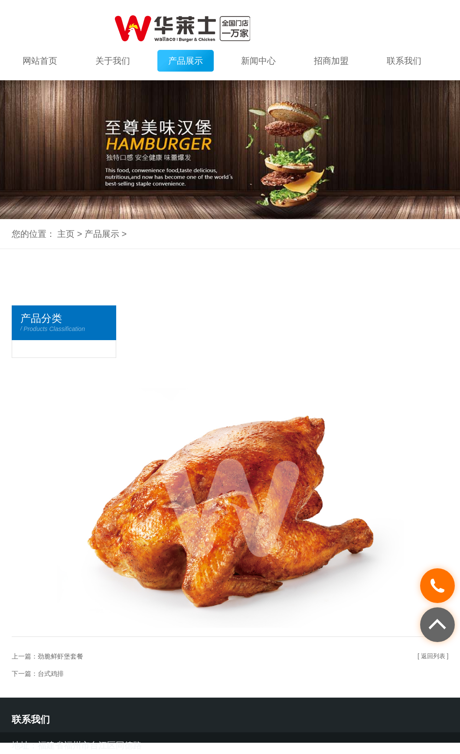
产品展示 (185, 61)
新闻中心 (258, 61)
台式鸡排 (51, 673)
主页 (66, 234)
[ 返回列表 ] (433, 655)
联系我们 (404, 61)
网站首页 (40, 61)
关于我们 (112, 61)
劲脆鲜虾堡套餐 (60, 656)
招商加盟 (331, 61)
